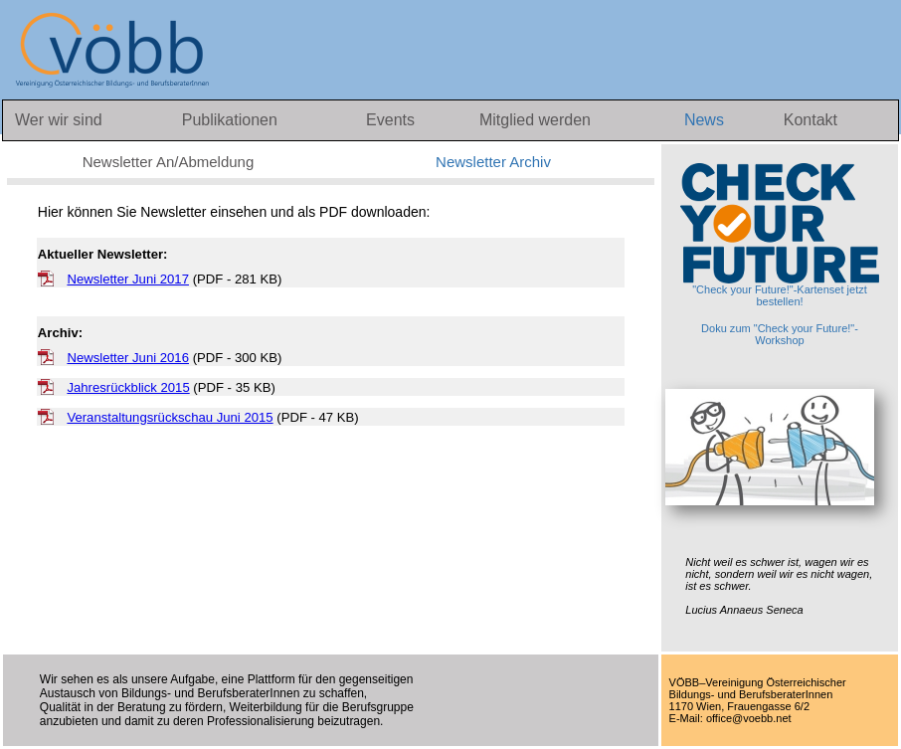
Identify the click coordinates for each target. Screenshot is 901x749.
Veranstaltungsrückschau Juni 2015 (169, 417)
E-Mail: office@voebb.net (730, 718)
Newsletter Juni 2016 (128, 357)
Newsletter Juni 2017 (128, 279)
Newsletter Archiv (493, 161)
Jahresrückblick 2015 (128, 387)
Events (392, 119)
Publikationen (229, 119)
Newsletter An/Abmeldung (169, 161)
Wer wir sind (58, 119)
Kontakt (810, 119)
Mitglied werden (535, 119)
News (706, 119)
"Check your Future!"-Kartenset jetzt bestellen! (779, 235)
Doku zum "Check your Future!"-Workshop (779, 334)
